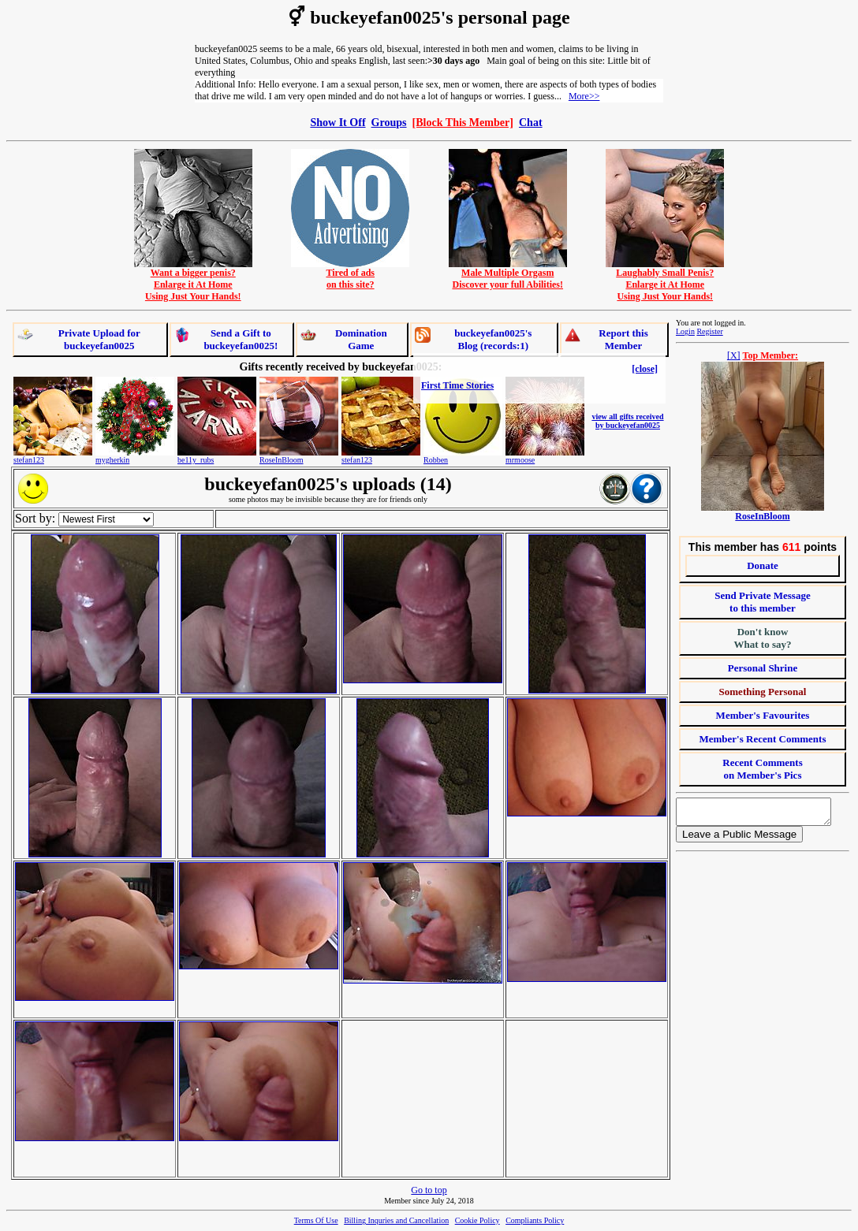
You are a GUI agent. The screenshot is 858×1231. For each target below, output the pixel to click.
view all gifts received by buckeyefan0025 (627, 421)
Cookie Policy (477, 1220)
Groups (389, 122)
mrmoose (520, 460)
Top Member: (771, 355)
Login (685, 331)
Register (709, 331)
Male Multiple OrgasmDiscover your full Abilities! (508, 274)
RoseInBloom (281, 460)
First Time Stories (457, 385)
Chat (531, 122)
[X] (733, 355)
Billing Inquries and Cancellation (396, 1220)
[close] (645, 368)
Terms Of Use (316, 1220)
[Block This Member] (462, 122)
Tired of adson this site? (350, 274)
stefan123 (28, 460)
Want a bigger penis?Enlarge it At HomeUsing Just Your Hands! (193, 280)
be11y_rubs (195, 460)
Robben (435, 460)
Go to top (428, 1190)
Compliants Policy (534, 1220)
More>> (584, 96)
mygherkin (112, 460)
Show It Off (337, 122)
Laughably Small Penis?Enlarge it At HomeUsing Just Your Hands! (665, 280)
